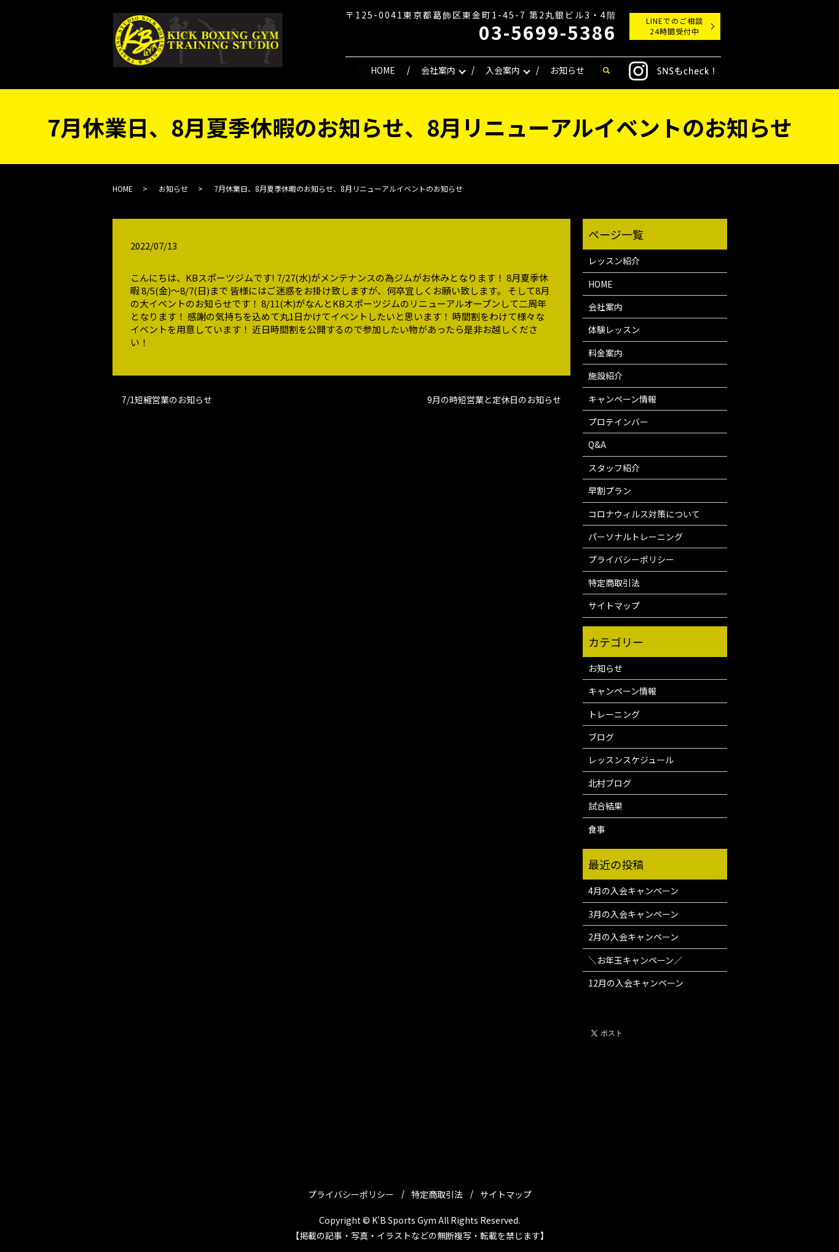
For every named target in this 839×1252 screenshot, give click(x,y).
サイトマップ (614, 605)
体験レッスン (614, 329)
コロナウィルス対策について (644, 514)
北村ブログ (609, 783)
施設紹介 (605, 375)
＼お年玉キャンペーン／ (635, 960)
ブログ (601, 737)
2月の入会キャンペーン (633, 937)
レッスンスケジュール (631, 760)
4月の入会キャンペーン (633, 890)
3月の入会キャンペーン (633, 914)
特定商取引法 (614, 583)
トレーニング (614, 714)
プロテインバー (618, 421)
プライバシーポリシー (631, 559)
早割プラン (609, 490)
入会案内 (503, 70)
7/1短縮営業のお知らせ (167, 400)
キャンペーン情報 (622, 399)
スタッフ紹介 (614, 468)
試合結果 (605, 806)
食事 (596, 829)
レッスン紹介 (614, 260)
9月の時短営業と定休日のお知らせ (494, 400)
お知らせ (567, 70)
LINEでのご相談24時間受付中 (674, 25)
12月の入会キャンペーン (635, 983)
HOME (383, 70)
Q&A (597, 444)
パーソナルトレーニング (635, 536)
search (606, 70)
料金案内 (605, 353)
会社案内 (438, 70)
